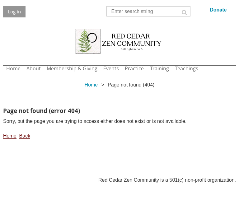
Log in (14, 11)
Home (91, 84)
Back (24, 135)
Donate (218, 9)
